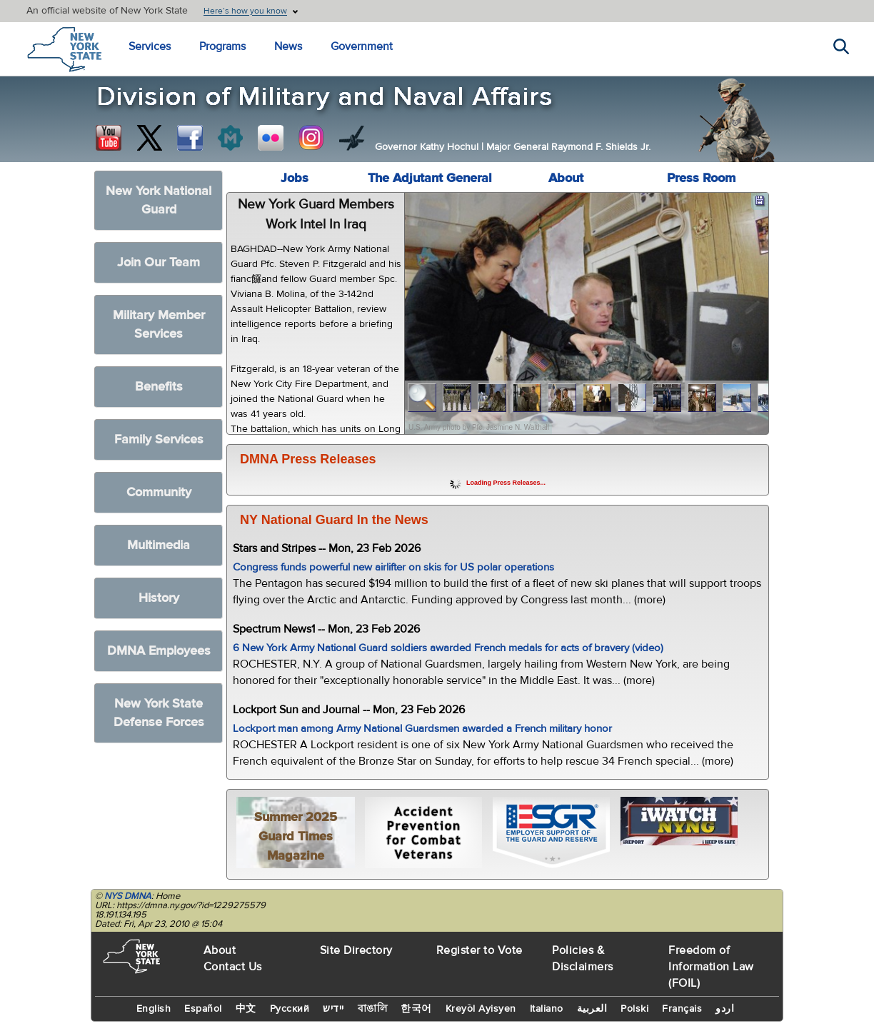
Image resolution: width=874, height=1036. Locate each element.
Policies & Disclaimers (582, 958)
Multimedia (158, 545)
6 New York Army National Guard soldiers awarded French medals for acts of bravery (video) (448, 648)
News (288, 46)
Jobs (294, 178)
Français (682, 1008)
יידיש (333, 1008)
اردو (724, 1008)
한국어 (416, 1008)
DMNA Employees (159, 651)
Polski (634, 1008)
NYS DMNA (127, 896)
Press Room (701, 178)
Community (158, 492)
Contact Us (233, 967)
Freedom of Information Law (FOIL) (711, 966)
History (159, 598)
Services (150, 46)
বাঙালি (373, 1008)
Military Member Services (159, 324)
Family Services (159, 439)
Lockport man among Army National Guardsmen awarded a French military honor (422, 728)
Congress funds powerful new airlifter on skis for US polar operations (393, 567)
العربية (592, 1008)
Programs (222, 46)
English (153, 1008)
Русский (290, 1008)
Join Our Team (158, 262)
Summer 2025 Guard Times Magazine (295, 836)
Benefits (159, 386)
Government (362, 46)
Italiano (546, 1008)
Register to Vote (479, 950)
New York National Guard (158, 200)
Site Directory (356, 950)
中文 (246, 1008)
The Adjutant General (430, 178)
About (565, 178)
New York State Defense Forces (159, 712)
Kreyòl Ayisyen (481, 1008)
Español (203, 1008)
